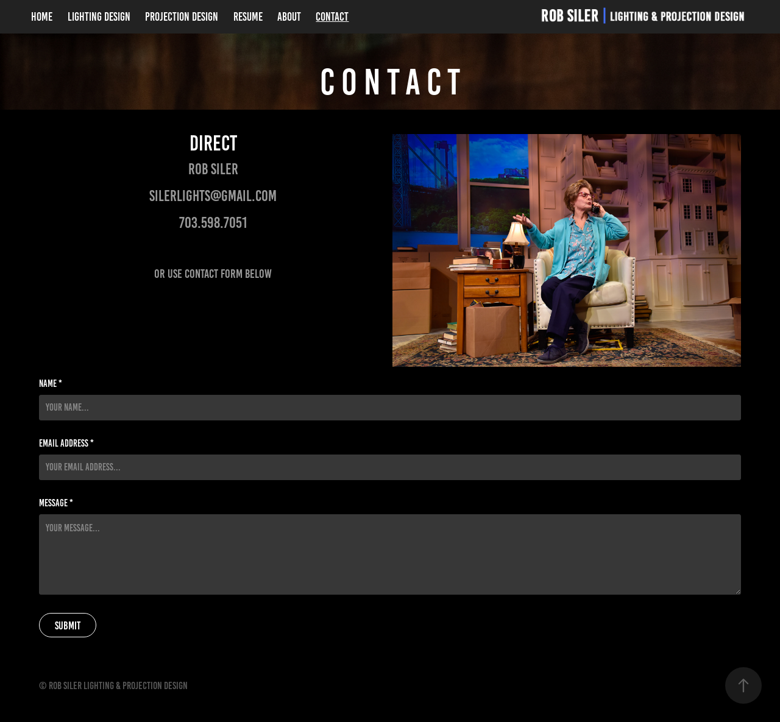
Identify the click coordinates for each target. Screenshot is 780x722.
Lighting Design (99, 16)
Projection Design (181, 16)
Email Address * (66, 443)
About (289, 16)
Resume (248, 16)
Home (41, 16)
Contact (332, 16)
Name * (50, 384)
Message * (56, 503)
